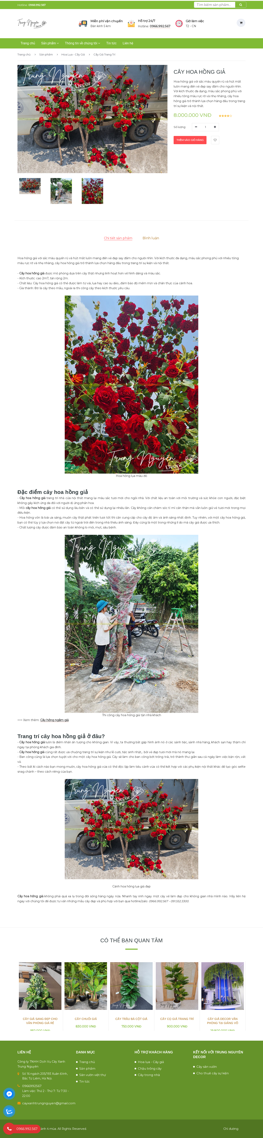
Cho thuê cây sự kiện (212, 1073)
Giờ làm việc (195, 21)
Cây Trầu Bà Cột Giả (131, 1019)
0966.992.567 (37, 5)
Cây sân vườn (206, 1067)
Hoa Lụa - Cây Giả (71, 54)
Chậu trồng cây (149, 1068)
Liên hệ (128, 43)
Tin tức (111, 43)
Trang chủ (28, 43)
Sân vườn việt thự (92, 1075)
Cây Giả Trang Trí (102, 54)
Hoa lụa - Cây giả (151, 1062)
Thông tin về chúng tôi (82, 43)
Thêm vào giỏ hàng (190, 140)
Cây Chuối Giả (86, 1019)
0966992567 (32, 1086)
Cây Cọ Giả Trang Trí (177, 1019)
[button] (30, 188)
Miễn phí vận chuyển (106, 21)
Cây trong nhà (149, 1075)
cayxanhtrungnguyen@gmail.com (48, 1103)
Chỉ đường (230, 1128)
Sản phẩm (50, 43)
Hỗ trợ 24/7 (146, 21)
